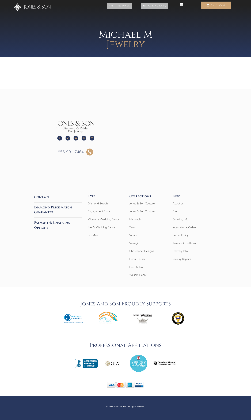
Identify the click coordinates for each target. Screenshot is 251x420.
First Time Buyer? (125, 6)
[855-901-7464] (89, 152)
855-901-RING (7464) (156, 6)
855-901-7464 (71, 152)
